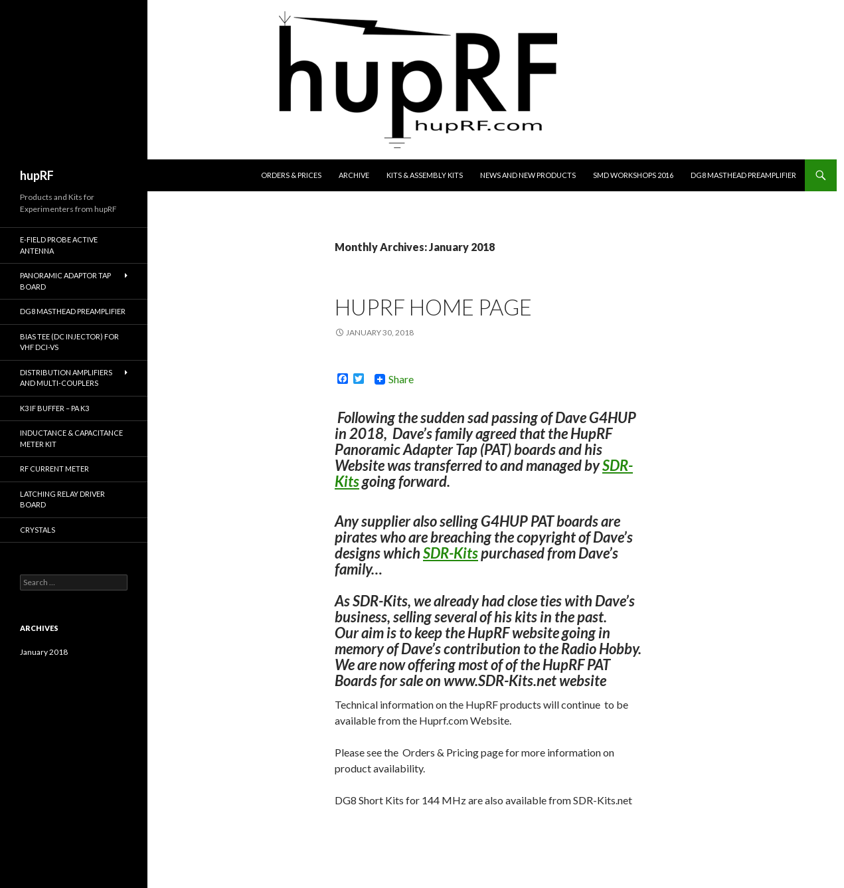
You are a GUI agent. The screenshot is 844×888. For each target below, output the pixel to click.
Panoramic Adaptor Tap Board (65, 281)
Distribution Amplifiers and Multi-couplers (66, 378)
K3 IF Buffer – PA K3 (54, 408)
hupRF (37, 175)
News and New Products (528, 175)
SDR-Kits (450, 553)
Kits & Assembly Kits (424, 175)
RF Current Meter (54, 468)
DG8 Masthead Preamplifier (743, 175)
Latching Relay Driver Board (62, 499)
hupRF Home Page (433, 307)
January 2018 (44, 652)
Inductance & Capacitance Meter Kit (71, 438)
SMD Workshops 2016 (633, 175)
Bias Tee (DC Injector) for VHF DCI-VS (69, 342)
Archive (354, 175)
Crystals (37, 529)
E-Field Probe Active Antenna (59, 245)
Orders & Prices (291, 175)
